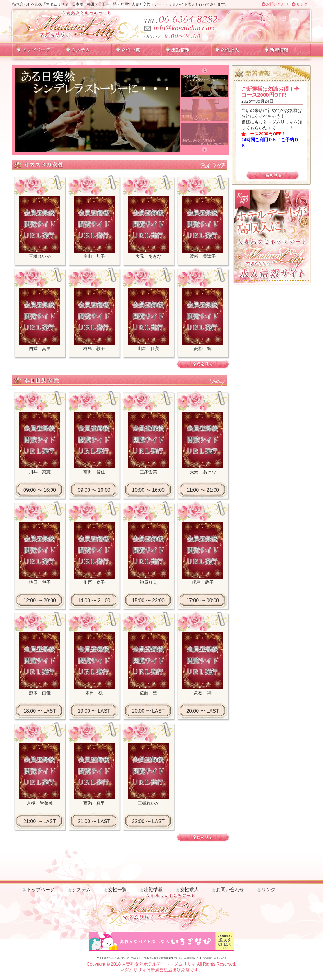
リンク (301, 4)
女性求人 (189, 889)
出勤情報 (153, 889)
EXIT (224, 958)
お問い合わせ (277, 4)
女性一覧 (117, 889)
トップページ (41, 889)
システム (81, 889)
